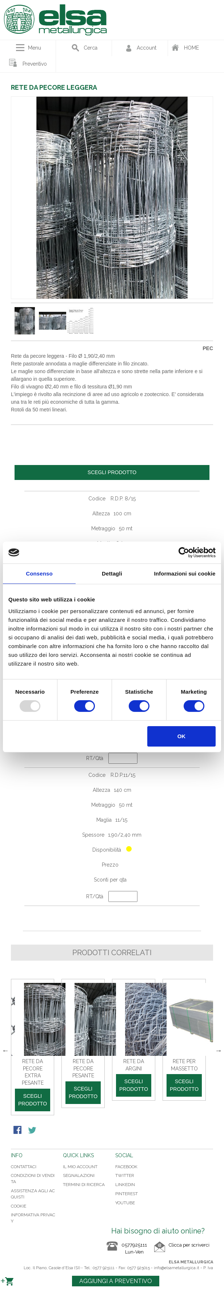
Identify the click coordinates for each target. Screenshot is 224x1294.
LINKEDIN (125, 1184)
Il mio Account (80, 1166)
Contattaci (23, 1166)
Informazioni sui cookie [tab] (185, 573)
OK (181, 736)
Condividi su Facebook (18, 1130)
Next (218, 1050)
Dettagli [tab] (112, 573)
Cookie (18, 1206)
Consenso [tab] (39, 573)
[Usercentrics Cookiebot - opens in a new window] (184, 552)
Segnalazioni (79, 1175)
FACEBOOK (126, 1166)
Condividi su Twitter (32, 1130)
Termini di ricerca (84, 1184)
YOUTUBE (125, 1202)
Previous (5, 1050)
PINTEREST (126, 1193)
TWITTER (124, 1175)
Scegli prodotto (32, 1099)
